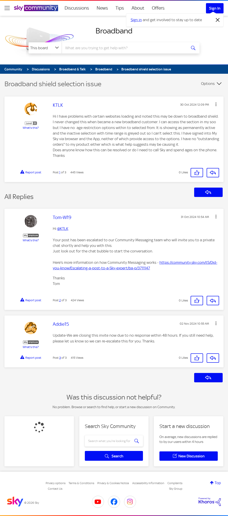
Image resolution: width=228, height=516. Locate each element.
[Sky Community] (36, 8)
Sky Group (175, 488)
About (138, 8)
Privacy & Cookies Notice (113, 483)
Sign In (214, 8)
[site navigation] (7, 8)
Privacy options (55, 483)
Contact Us (55, 488)
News (102, 8)
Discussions (77, 8)
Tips (120, 8)
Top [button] (218, 483)
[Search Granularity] (45, 47)
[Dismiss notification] (217, 20)
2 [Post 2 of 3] (60, 300)
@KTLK (62, 228)
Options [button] (208, 83)
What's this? (31, 127)
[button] (216, 104)
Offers (158, 8)
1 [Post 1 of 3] (59, 172)
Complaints (174, 483)
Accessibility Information (148, 483)
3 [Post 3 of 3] (60, 357)
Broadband (114, 30)
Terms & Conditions (81, 483)
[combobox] (124, 47)
